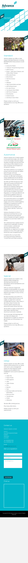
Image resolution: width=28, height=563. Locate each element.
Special (19, 20)
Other (5, 22)
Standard (6, 20)
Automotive (13, 20)
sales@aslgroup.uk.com (10, 446)
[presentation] (13, 471)
